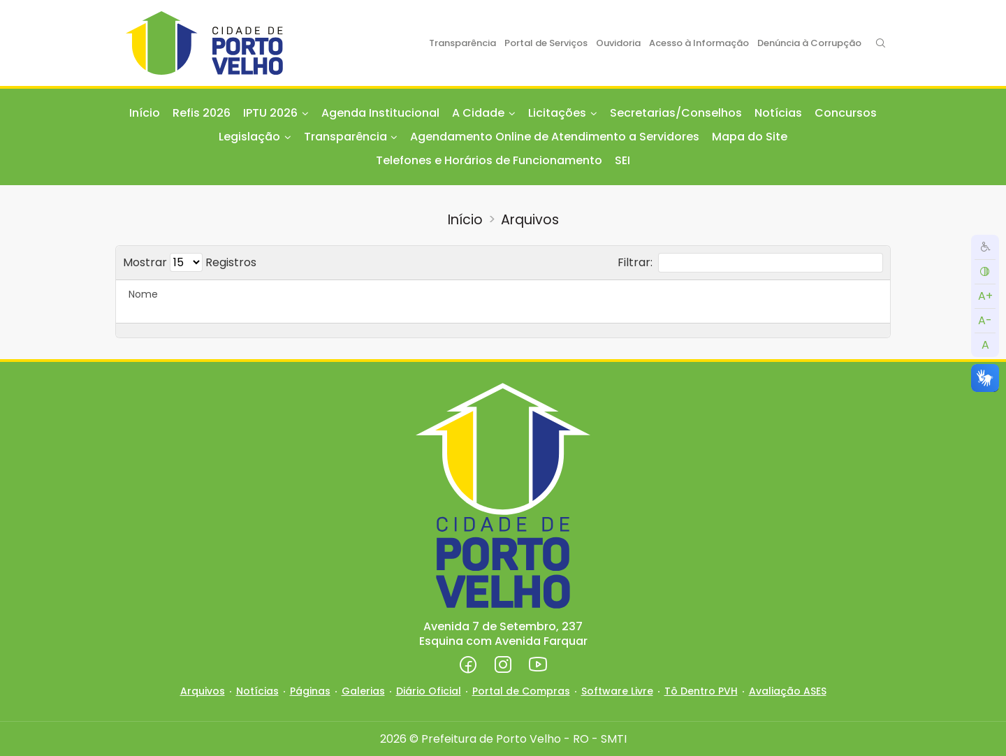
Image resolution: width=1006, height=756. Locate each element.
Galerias (363, 691)
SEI (622, 160)
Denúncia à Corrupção (809, 43)
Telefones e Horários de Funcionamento (489, 160)
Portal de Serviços (546, 43)
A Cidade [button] (478, 113)
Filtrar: (750, 262)
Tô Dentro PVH (701, 691)
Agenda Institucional (380, 113)
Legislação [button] (249, 137)
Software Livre (617, 691)
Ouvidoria (618, 43)
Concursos (846, 113)
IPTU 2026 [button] (270, 113)
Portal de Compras (521, 691)
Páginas (310, 691)
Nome (143, 294)
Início (144, 113)
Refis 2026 (202, 113)
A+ (985, 296)
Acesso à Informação (699, 43)
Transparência (462, 43)
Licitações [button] (557, 113)
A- (985, 320)
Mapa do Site (749, 137)
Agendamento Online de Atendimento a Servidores (554, 137)
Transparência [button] (345, 137)
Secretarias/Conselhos (676, 113)
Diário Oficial (428, 691)
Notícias (778, 113)
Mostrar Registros (189, 262)
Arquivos (530, 219)
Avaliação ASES (787, 691)
